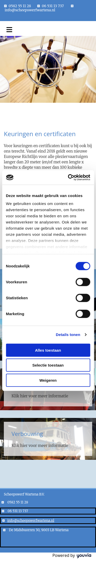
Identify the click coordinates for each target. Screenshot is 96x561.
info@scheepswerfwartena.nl (30, 10)
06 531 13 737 (53, 6)
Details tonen (68, 334)
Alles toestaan (48, 350)
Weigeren (48, 380)
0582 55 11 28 (20, 6)
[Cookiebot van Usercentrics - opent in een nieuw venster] (68, 177)
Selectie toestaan (48, 365)
